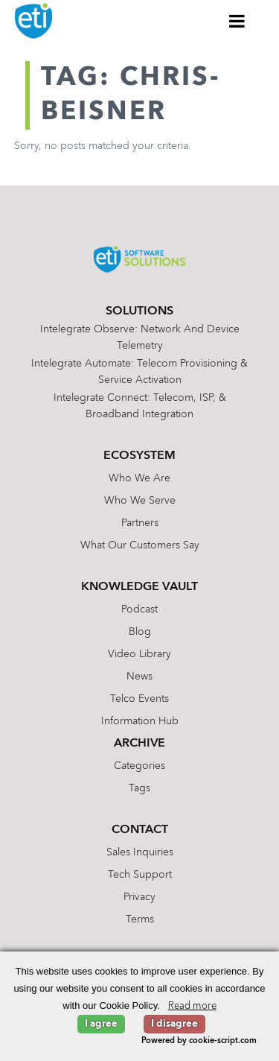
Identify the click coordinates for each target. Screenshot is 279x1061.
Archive (139, 744)
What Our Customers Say (139, 545)
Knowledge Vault (139, 587)
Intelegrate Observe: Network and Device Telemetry (140, 337)
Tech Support (140, 875)
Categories (139, 766)
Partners (139, 523)
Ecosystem (139, 456)
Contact (140, 830)
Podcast (139, 609)
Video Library (139, 654)
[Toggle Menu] (237, 21)
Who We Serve (140, 500)
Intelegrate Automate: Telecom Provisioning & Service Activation (139, 371)
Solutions (139, 311)
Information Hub (140, 721)
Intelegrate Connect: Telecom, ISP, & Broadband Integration (140, 406)
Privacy (139, 897)
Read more (192, 1006)
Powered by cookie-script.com (199, 1041)
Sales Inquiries (139, 852)
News (139, 676)
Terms (140, 919)
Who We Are (139, 478)
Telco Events (139, 699)
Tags (139, 788)
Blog (140, 632)
